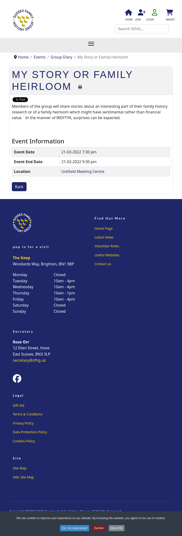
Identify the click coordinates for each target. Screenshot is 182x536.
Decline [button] (99, 528)
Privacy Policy (23, 423)
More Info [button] (117, 528)
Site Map (19, 468)
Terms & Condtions (27, 414)
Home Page (104, 228)
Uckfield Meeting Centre (82, 171)
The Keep (21, 257)
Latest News (104, 237)
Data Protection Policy (30, 432)
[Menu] (93, 45)
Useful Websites (107, 255)
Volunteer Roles (107, 246)
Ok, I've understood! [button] (74, 528)
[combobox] (141, 28)
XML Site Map (23, 477)
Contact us (103, 264)
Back (19, 186)
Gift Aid (18, 405)
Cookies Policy (24, 441)
